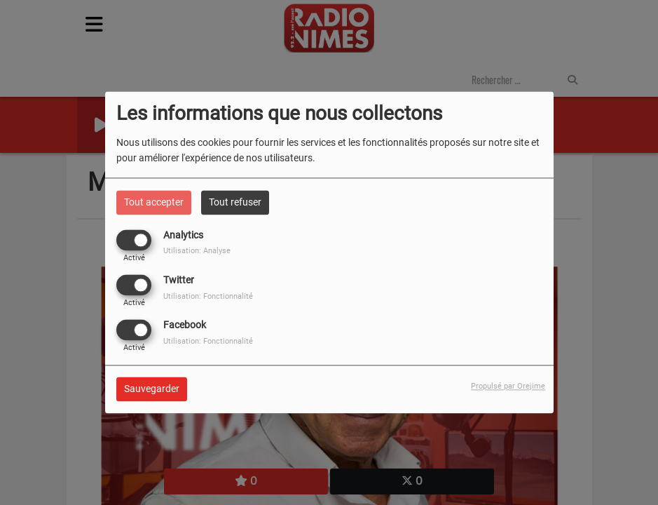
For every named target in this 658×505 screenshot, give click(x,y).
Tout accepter (154, 202)
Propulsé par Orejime (508, 386)
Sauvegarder (151, 389)
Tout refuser (235, 202)
